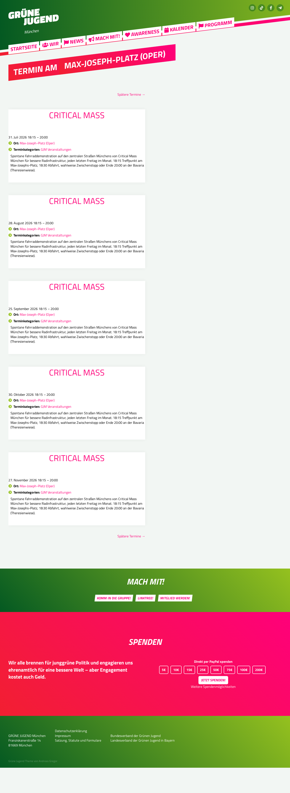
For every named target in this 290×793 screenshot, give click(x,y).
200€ (257, 694)
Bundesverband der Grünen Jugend (135, 761)
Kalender (178, 30)
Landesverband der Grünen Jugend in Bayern (142, 765)
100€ (242, 694)
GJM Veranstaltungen (56, 149)
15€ (188, 694)
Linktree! (146, 623)
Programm (215, 26)
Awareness (142, 35)
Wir (50, 46)
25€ (201, 694)
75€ (228, 694)
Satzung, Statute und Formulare (78, 765)
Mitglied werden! (175, 623)
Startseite (24, 50)
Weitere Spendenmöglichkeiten (213, 711)
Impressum (63, 761)
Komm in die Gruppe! (114, 623)
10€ (174, 694)
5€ (162, 694)
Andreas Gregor (48, 786)
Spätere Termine (131, 94)
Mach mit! (104, 40)
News (74, 44)
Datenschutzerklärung (71, 756)
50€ (214, 694)
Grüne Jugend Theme (20, 786)
